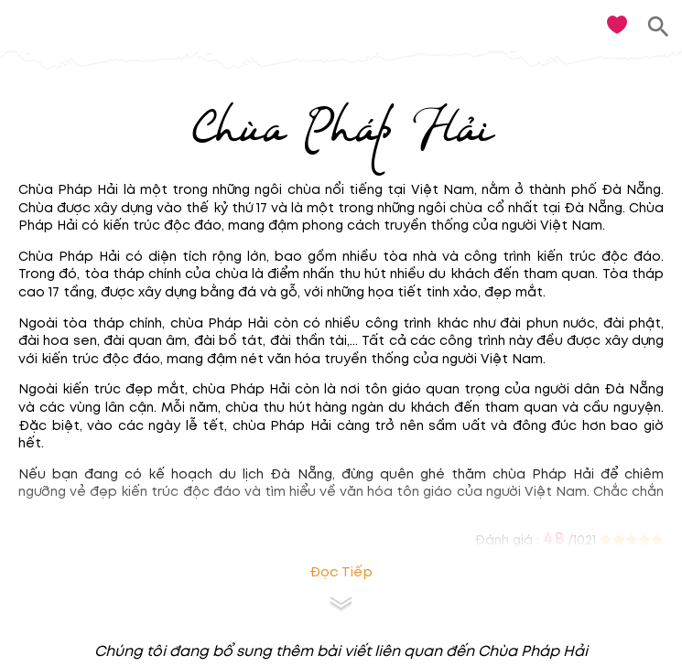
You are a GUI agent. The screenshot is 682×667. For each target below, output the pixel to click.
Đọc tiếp (341, 572)
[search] (658, 27)
